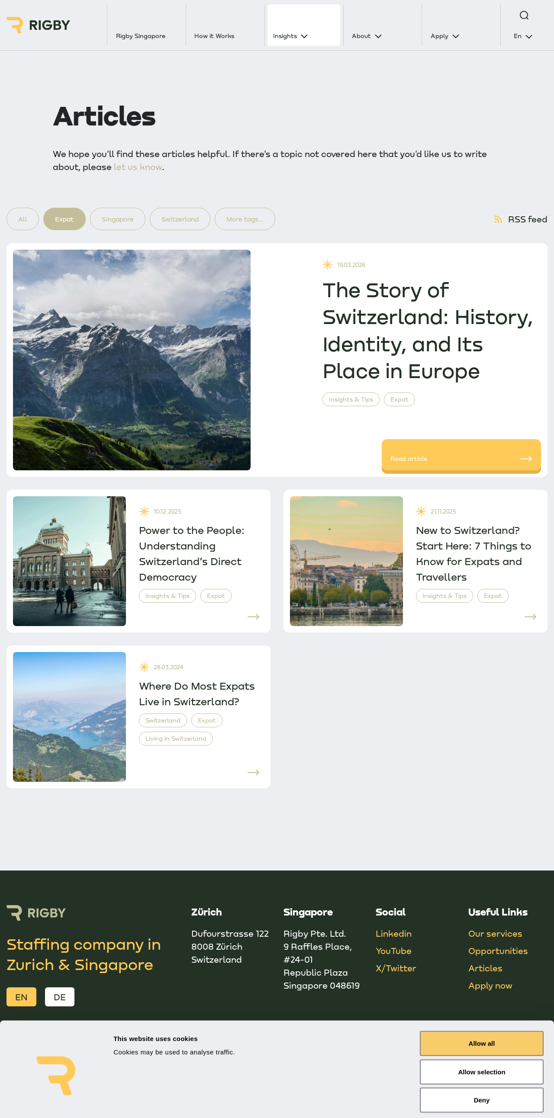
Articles (485, 969)
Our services (495, 934)
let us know (138, 166)
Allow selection (481, 1033)
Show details (454, 1101)
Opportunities (498, 952)
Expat (68, 219)
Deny (482, 1061)
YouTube (394, 952)
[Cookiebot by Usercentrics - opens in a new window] (56, 1101)
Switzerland (192, 219)
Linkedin (394, 934)
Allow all (482, 1004)
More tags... (261, 219)
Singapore (125, 219)
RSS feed (520, 220)
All (24, 219)
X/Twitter (396, 969)
